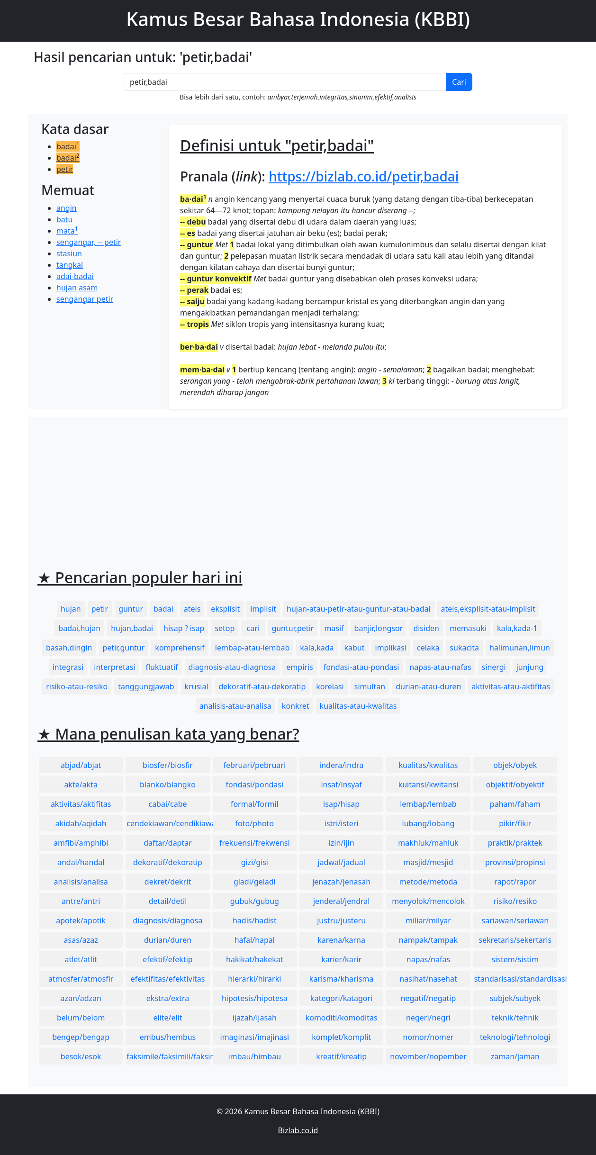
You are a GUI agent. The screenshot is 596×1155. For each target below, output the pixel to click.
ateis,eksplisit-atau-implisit (488, 609)
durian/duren (167, 940)
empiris (299, 667)
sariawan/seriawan (515, 920)
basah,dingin (69, 647)
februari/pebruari (255, 765)
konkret (295, 706)
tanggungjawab (146, 686)
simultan (369, 686)
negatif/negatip (428, 998)
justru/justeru (341, 920)
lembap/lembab (428, 804)
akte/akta (81, 784)
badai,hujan (79, 628)
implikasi (391, 647)
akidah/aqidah (81, 823)
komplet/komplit (341, 1037)
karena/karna (341, 940)
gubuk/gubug (254, 901)
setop (225, 628)
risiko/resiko (515, 901)
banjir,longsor (378, 628)
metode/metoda (428, 881)
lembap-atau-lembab (252, 647)
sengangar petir (84, 299)
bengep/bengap (80, 1037)
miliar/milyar (428, 920)
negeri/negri (428, 1017)
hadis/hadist (255, 920)
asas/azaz (81, 940)
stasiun (69, 253)
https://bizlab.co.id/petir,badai (364, 176)
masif (333, 628)
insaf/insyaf (341, 784)
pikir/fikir (515, 823)
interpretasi (114, 667)
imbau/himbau (254, 1056)
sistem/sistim (515, 959)
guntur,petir (292, 628)
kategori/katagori (341, 998)
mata (67, 231)
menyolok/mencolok (428, 901)
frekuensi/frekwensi (254, 843)
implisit (263, 609)
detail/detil (168, 901)
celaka (428, 647)
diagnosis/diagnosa (168, 920)
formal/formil (255, 804)
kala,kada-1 (517, 628)
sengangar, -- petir (88, 242)
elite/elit (167, 1017)
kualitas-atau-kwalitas (358, 706)
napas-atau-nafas (440, 667)
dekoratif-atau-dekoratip (262, 686)
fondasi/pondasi (254, 784)
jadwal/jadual (341, 862)
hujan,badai (132, 628)
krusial (196, 686)
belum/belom (81, 1017)
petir (64, 169)
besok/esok (81, 1056)
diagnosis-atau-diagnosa (232, 667)
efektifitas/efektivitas (168, 979)
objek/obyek (515, 765)
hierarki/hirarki (254, 979)
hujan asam (77, 287)
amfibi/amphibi (81, 843)
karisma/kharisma (341, 979)
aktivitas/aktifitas (81, 804)
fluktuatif (161, 667)
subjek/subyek (515, 998)
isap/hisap (341, 804)
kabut (354, 647)
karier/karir (341, 959)
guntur (130, 609)
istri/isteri (342, 823)
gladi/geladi (255, 881)
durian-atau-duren (428, 686)
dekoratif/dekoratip (167, 862)
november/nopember (428, 1056)
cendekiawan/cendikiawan (167, 823)
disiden (426, 628)
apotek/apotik (81, 920)
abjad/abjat (81, 765)
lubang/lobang (428, 823)
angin (66, 208)
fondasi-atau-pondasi (361, 667)
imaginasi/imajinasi (254, 1037)
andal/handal (80, 862)
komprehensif (179, 647)
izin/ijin (341, 843)
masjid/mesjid (428, 862)
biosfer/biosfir (168, 765)
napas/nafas (428, 959)
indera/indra (341, 765)
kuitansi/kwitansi (428, 784)
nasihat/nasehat (428, 979)
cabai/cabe (167, 804)
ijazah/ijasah (255, 1017)
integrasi (68, 667)
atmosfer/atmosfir (80, 979)
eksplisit (225, 609)
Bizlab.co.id (298, 1130)
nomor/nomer (428, 1037)
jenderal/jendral (341, 901)
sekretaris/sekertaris (515, 940)
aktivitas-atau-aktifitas (510, 686)
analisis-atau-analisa (235, 706)
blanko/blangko (168, 784)
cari (253, 628)
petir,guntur (123, 647)
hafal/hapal (255, 940)
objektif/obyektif (515, 784)
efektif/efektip (167, 959)
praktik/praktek (515, 843)
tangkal (69, 265)
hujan (71, 609)
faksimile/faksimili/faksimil (167, 1056)
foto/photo (254, 823)
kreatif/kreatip (341, 1056)
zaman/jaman (515, 1056)
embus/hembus (168, 1037)
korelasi (329, 686)
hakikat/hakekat (254, 959)
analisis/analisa (81, 881)
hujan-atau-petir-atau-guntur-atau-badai (359, 609)
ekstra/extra (167, 998)
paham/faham (515, 804)
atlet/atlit (80, 959)
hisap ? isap (183, 628)
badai (68, 146)
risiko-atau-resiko (77, 686)
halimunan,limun (519, 647)
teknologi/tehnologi (515, 1037)
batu (64, 219)
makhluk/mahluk (428, 843)
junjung (530, 667)
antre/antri (81, 901)
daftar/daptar (168, 843)
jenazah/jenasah (341, 881)
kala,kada (317, 647)
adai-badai (75, 276)
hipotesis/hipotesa (255, 998)
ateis (192, 609)
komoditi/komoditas (342, 1017)
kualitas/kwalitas (428, 765)
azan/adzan (80, 998)
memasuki (468, 628)
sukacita (464, 647)
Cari (459, 82)
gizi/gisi (254, 862)
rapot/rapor (515, 881)
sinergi (494, 667)
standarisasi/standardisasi (515, 979)
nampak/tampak (428, 940)
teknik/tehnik (515, 1017)
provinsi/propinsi (515, 862)
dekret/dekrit (167, 881)
